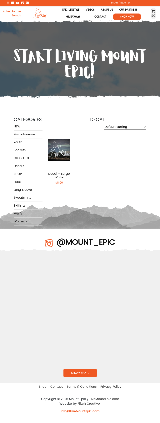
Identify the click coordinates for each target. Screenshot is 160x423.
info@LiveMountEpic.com (80, 411)
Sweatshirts (22, 197)
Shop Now (127, 17)
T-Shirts (19, 205)
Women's (21, 221)
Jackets (20, 150)
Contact (100, 17)
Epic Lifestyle (70, 10)
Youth (18, 142)
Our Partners (128, 10)
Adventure (7, 11)
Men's (18, 213)
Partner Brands (16, 13)
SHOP (18, 174)
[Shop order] (125, 127)
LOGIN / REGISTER (120, 2)
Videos (90, 10)
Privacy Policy (110, 386)
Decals (19, 166)
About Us (107, 10)
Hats (17, 182)
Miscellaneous (24, 134)
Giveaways (73, 17)
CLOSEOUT (21, 158)
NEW (17, 126)
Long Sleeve (23, 189)
